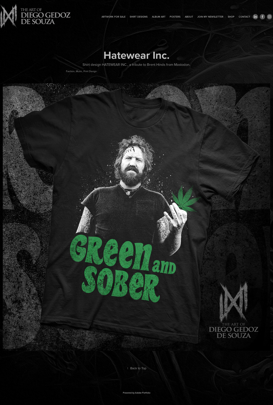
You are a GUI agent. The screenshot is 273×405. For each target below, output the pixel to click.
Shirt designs (139, 16)
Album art (158, 16)
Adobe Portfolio (142, 392)
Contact (244, 16)
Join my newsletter (210, 16)
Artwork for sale (113, 16)
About (189, 16)
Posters (175, 16)
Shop (231, 16)
